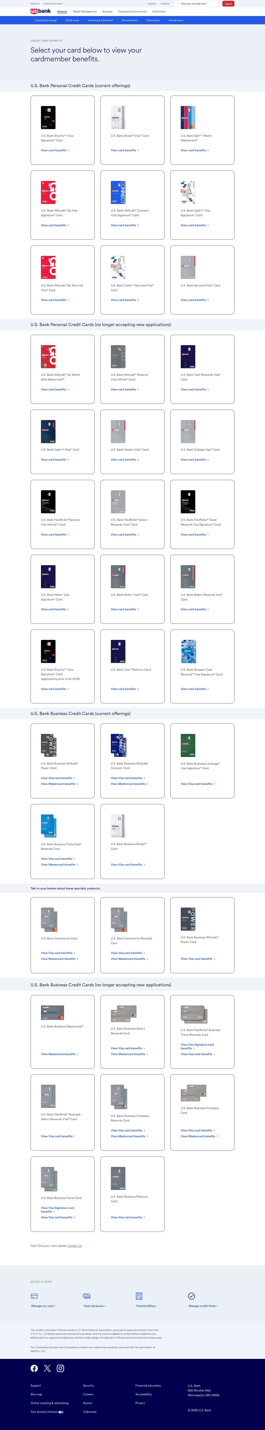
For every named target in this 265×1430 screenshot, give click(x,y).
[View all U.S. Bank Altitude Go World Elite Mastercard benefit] (55, 389)
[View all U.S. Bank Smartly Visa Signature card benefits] (55, 689)
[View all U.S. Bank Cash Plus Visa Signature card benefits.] (195, 225)
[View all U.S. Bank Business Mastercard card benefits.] (60, 1054)
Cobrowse (89, 1411)
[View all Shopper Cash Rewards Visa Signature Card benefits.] (195, 689)
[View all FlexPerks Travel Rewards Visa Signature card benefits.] (195, 534)
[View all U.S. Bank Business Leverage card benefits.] (198, 784)
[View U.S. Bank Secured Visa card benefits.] (195, 300)
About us (35, 3)
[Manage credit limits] (205, 1300)
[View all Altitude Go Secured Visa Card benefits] (55, 300)
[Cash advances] (96, 1300)
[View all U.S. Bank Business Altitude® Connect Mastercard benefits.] (130, 784)
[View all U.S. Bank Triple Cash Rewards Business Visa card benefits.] (58, 859)
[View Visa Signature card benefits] (62, 1209)
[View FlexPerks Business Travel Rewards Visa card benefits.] (198, 1054)
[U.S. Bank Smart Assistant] (196, 4)
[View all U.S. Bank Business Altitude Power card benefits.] (198, 959)
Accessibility (143, 1394)
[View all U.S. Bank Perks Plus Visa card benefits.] (125, 609)
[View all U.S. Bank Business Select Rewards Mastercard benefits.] (130, 1054)
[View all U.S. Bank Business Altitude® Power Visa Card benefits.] (58, 778)
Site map (36, 1394)
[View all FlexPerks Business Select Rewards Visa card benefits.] (58, 1136)
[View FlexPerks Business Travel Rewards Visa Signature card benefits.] (202, 1046)
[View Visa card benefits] (198, 1130)
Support (152, 3)
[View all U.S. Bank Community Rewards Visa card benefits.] (128, 953)
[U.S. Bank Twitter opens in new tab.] (47, 1368)
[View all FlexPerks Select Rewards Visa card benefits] (125, 534)
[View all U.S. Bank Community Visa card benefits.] (58, 953)
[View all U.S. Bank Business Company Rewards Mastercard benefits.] (130, 1136)
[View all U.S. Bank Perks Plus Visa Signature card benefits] (55, 609)
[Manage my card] (45, 1300)
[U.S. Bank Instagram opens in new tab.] (60, 1368)
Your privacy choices (47, 1411)
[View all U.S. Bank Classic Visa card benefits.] (125, 460)
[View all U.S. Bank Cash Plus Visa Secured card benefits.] (125, 300)
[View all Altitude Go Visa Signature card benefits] (55, 225)
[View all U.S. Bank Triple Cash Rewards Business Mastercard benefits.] (60, 864)
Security (88, 1385)
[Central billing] (148, 1300)
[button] (228, 4)
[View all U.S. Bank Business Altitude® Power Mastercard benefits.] (60, 784)
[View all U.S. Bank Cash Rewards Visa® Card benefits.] (195, 389)
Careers (88, 1394)
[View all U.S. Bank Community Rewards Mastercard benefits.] (130, 959)
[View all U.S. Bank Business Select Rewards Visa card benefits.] (128, 1048)
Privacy (140, 1403)
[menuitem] (41, 11)
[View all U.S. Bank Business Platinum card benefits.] (128, 864)
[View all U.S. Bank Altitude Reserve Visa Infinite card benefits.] (125, 389)
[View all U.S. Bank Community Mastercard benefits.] (60, 959)
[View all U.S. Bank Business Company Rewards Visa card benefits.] (128, 1130)
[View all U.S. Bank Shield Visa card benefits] (125, 150)
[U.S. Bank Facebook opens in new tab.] (34, 1368)
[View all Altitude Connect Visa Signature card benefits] (125, 225)
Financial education (53, 3)
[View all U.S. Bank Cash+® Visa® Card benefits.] (55, 460)
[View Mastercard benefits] (200, 1136)
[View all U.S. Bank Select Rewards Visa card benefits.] (195, 609)
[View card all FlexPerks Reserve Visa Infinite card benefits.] (55, 534)
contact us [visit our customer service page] (75, 1245)
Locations (165, 3)
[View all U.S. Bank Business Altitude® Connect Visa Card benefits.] (128, 778)
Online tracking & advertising (50, 1403)
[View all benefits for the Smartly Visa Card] (55, 150)
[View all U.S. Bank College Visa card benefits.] (195, 460)
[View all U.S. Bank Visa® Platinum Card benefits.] (125, 689)
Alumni (87, 1403)
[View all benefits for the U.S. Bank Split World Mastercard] (195, 150)
